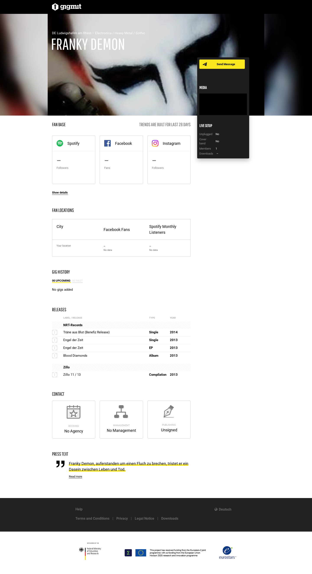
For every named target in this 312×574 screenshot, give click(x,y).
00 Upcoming (61, 280)
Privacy (122, 518)
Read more (75, 476)
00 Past (77, 280)
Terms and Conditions (92, 518)
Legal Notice (144, 518)
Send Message (226, 64)
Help (79, 509)
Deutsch (225, 509)
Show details (60, 192)
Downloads (169, 518)
